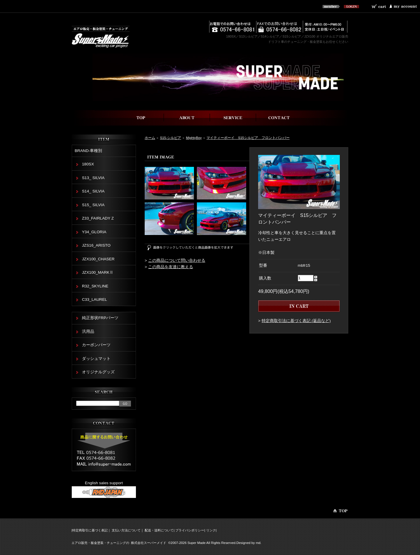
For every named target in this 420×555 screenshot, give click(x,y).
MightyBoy (194, 137)
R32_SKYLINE (95, 286)
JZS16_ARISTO (96, 245)
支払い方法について (126, 530)
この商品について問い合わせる (176, 260)
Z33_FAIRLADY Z (98, 218)
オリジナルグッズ (98, 372)
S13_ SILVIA (93, 178)
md (258, 543)
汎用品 (88, 331)
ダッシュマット (96, 358)
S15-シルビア (170, 137)
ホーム (150, 137)
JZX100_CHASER (98, 259)
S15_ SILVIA (93, 205)
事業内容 (233, 118)
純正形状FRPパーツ (100, 318)
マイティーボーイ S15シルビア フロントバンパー (248, 137)
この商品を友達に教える (170, 267)
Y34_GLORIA (94, 232)
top (141, 118)
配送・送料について (159, 530)
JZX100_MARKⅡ (97, 272)
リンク (211, 530)
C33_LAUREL (94, 299)
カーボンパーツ (96, 345)
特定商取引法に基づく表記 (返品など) (296, 321)
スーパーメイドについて (187, 118)
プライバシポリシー (189, 530)
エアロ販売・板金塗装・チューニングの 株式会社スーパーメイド (118, 543)
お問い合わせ (279, 118)
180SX (88, 164)
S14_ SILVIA (93, 191)
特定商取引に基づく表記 (90, 530)
